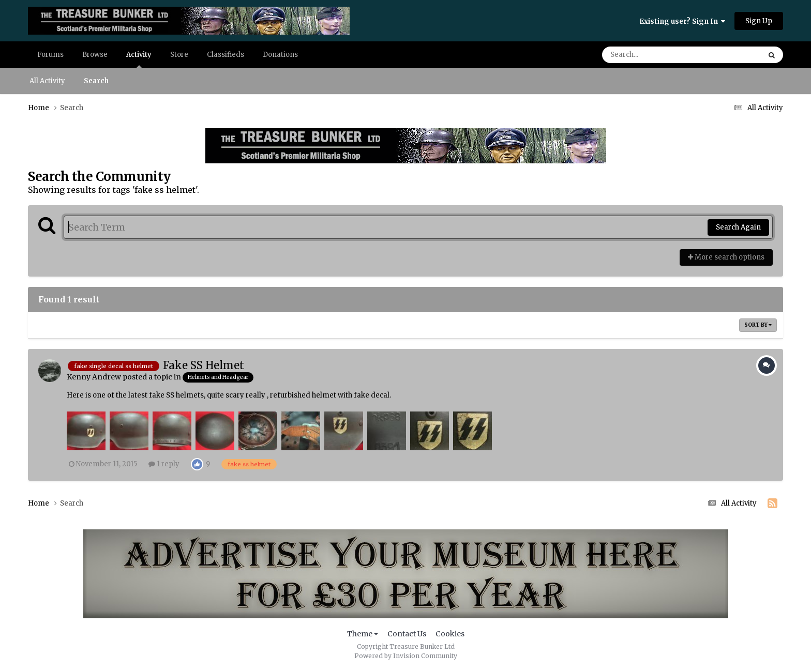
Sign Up (758, 21)
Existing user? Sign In (682, 21)
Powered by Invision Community (405, 656)
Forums (50, 54)
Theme (362, 633)
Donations (280, 54)
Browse (95, 54)
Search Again (738, 227)
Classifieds (225, 54)
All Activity (47, 81)
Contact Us (406, 633)
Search (96, 81)
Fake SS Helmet (203, 365)
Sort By (758, 325)
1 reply (163, 464)
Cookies (449, 633)
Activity (139, 59)
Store (179, 54)
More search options (726, 257)
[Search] (652, 55)
